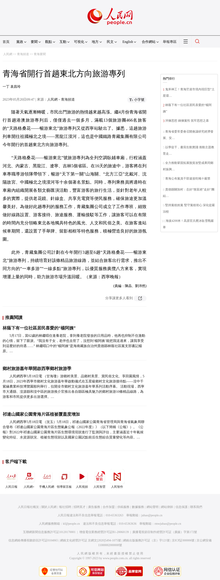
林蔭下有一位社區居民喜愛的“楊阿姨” (39, 328)
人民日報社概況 (28, 507)
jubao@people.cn (151, 515)
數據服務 (138, 507)
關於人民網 (49, 507)
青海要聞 (40, 54)
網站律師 (167, 507)
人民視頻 (81, 478)
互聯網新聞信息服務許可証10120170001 (49, 532)
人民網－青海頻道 (61, 99)
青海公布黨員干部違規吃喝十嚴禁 (187, 178)
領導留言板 (64, 478)
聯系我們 (196, 507)
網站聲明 (153, 507)
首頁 (6, 42)
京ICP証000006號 (183, 540)
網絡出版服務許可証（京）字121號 (146, 540)
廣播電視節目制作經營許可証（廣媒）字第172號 (164, 532)
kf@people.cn (71, 523)
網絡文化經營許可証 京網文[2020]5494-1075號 (90, 540)
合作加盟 (109, 507)
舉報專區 (170, 42)
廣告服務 (94, 507)
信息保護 (182, 507)
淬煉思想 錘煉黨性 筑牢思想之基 (187, 120)
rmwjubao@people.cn (167, 523)
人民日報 (11, 478)
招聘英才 (79, 507)
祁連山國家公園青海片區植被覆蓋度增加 (41, 414)
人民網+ (29, 478)
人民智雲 (99, 478)
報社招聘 (65, 507)
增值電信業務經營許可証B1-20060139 (104, 532)
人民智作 (117, 478)
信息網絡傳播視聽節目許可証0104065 (33, 540)
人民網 (7, 54)
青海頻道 (23, 54)
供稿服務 (123, 507)
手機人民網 (46, 478)
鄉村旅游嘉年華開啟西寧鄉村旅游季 (37, 368)
